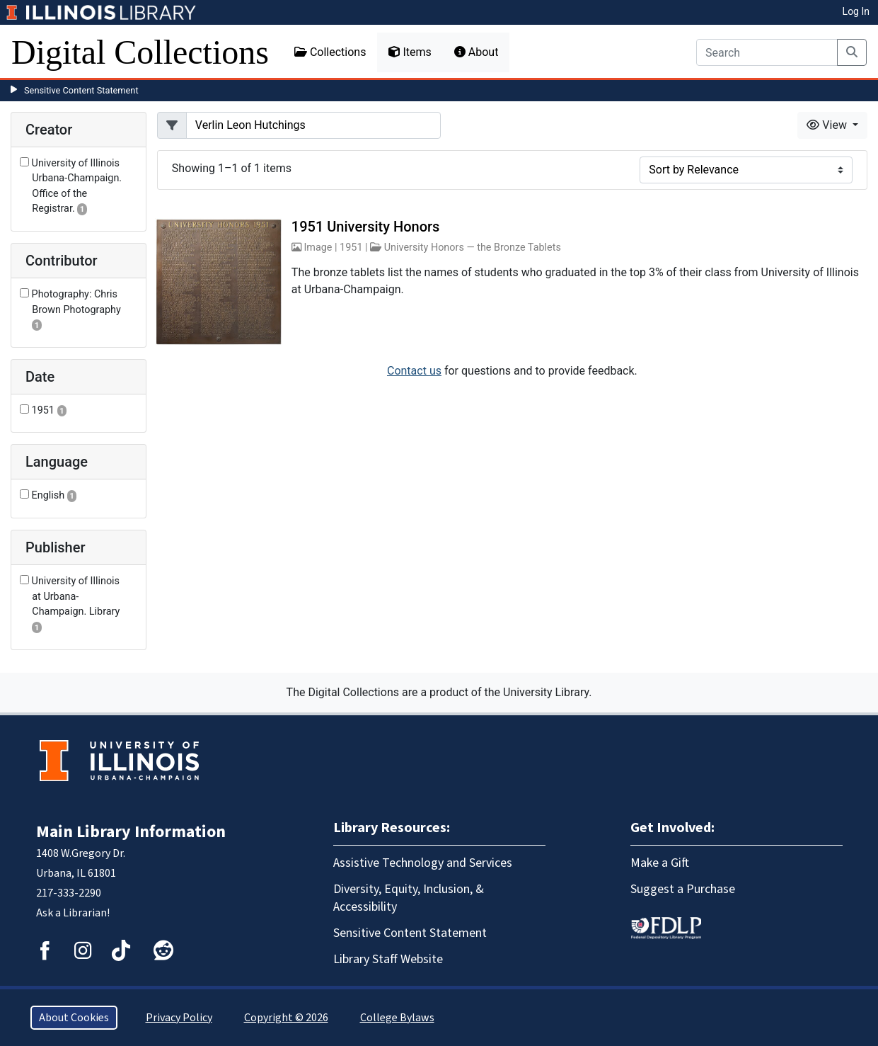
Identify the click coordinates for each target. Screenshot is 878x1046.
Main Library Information (131, 831)
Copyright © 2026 (286, 1017)
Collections (330, 52)
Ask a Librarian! (73, 913)
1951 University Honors (365, 226)
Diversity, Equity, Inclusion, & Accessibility (408, 898)
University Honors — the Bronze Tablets (472, 247)
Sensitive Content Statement (81, 90)
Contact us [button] (414, 370)
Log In (856, 11)
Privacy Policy (179, 1017)
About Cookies (74, 1017)
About (476, 52)
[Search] (767, 52)
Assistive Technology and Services (422, 863)
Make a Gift (659, 863)
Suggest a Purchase (682, 889)
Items (409, 52)
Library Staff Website (388, 959)
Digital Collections (140, 52)
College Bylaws (397, 1017)
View (828, 125)
